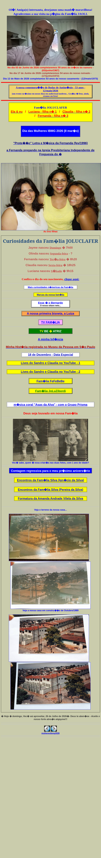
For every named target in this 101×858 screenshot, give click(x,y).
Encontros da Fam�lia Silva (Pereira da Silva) (50, 489)
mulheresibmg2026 (51, 733)
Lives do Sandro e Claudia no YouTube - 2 (50, 371)
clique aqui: (71, 279)
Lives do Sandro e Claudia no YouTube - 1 (50, 363)
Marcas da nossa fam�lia (50, 294)
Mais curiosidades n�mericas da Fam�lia (50, 287)
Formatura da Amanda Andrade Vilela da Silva (50, 498)
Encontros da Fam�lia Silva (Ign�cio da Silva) (50, 480)
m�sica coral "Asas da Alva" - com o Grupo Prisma (50, 404)
